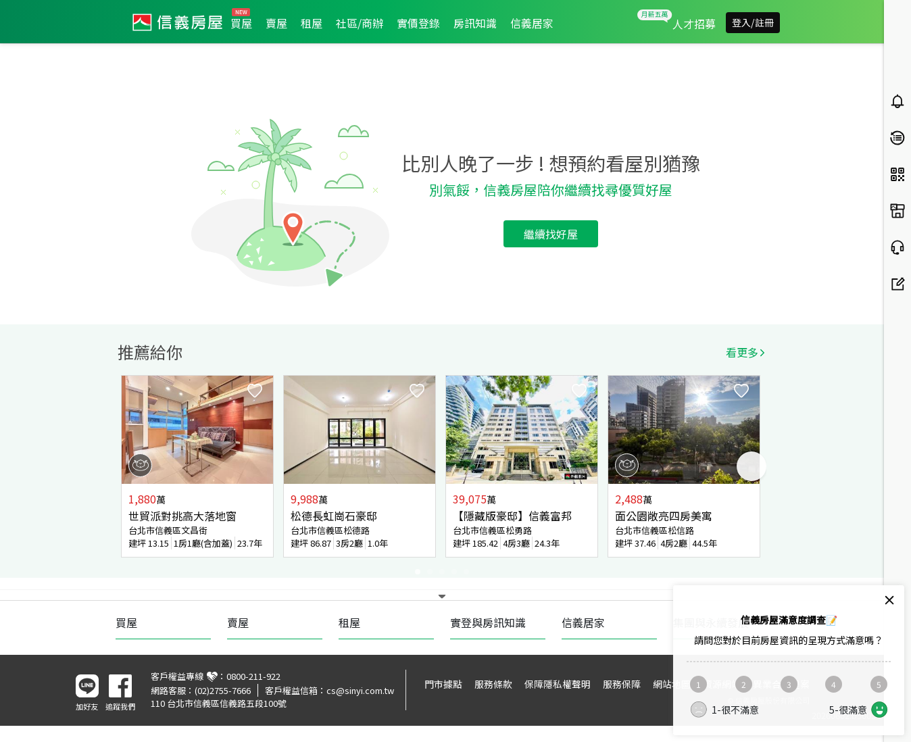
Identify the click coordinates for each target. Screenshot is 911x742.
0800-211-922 (253, 676)
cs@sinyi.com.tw (360, 690)
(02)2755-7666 (223, 690)
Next (751, 466)
